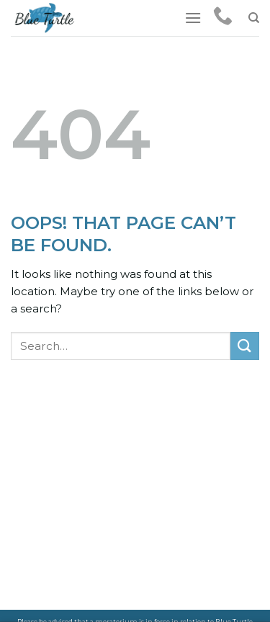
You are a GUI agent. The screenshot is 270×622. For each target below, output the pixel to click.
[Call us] (223, 17)
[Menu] (193, 17)
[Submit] (244, 346)
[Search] (253, 18)
